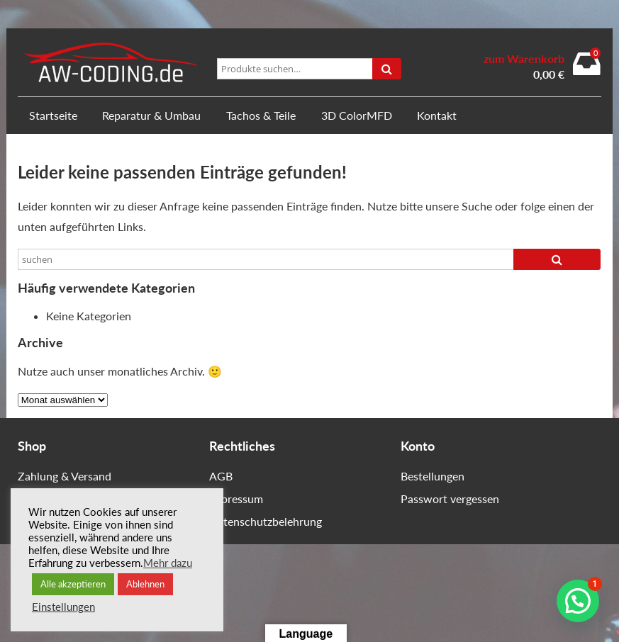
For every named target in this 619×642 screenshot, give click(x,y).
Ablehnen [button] (145, 584)
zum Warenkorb (524, 58)
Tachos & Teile (261, 115)
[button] (578, 601)
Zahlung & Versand (64, 476)
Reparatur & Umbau (151, 115)
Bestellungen (432, 476)
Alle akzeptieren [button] (73, 584)
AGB (221, 476)
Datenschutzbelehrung (265, 521)
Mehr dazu (167, 563)
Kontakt (437, 115)
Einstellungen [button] (63, 607)
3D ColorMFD (356, 115)
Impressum (236, 498)
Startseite (53, 115)
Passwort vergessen (450, 498)
